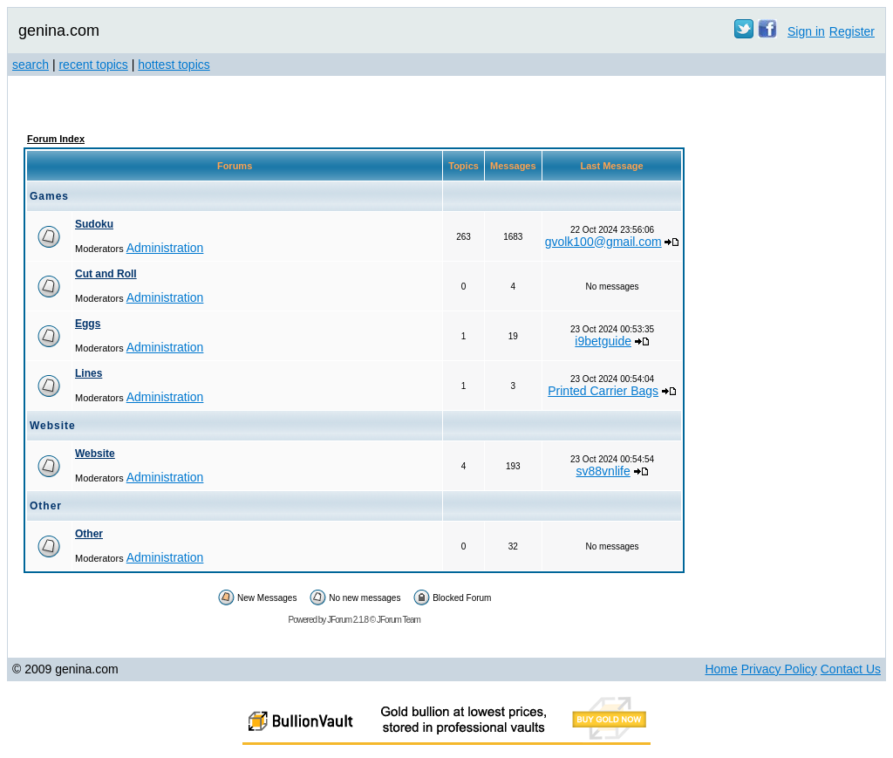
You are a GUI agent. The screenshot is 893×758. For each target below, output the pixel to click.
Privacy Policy (779, 669)
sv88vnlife (603, 471)
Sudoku (94, 224)
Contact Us (851, 669)
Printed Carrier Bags (603, 391)
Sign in (806, 31)
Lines (88, 373)
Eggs (87, 324)
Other (89, 534)
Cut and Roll (106, 274)
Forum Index (56, 138)
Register (852, 31)
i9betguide (603, 341)
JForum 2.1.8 (347, 620)
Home (721, 669)
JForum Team (398, 620)
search (30, 65)
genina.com (58, 30)
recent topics (92, 65)
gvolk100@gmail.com (603, 242)
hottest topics (174, 65)
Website (95, 453)
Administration (165, 248)
